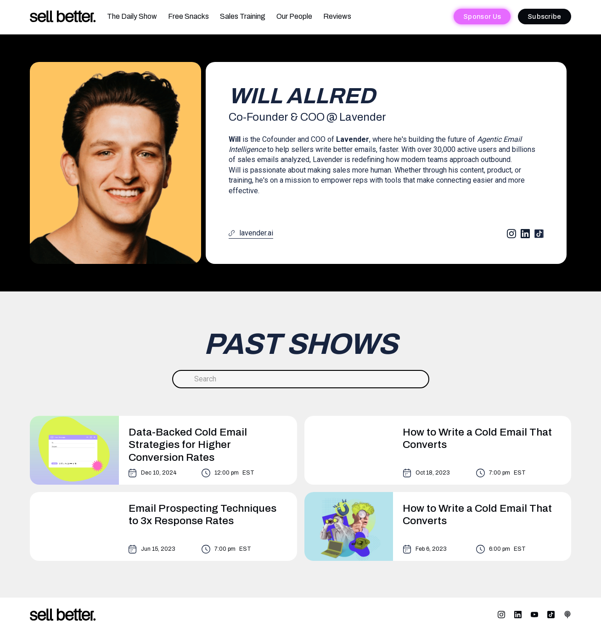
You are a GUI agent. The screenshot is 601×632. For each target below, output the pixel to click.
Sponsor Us (482, 16)
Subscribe (545, 16)
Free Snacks (188, 16)
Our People (294, 16)
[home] (63, 17)
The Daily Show (132, 16)
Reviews (337, 16)
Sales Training (242, 16)
